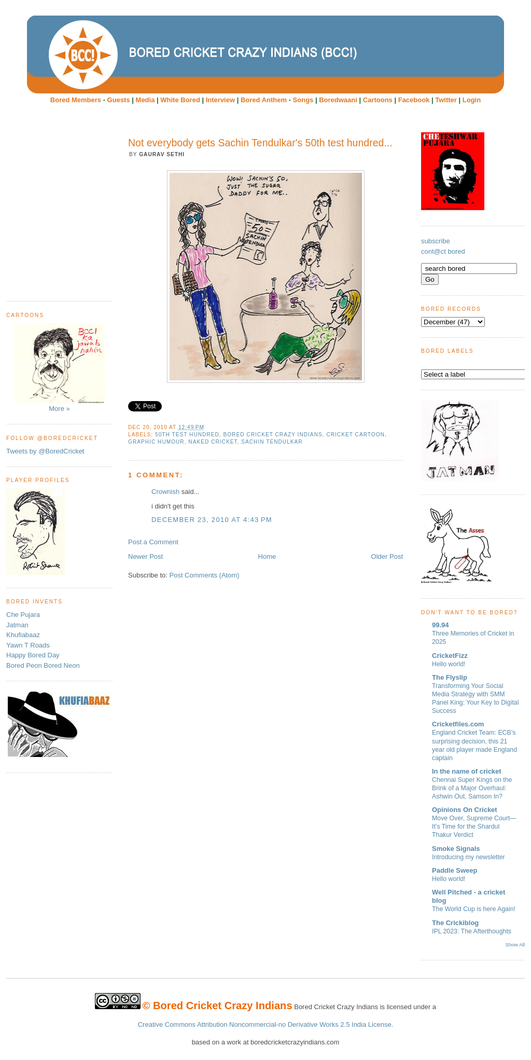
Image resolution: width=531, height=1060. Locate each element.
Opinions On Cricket (464, 810)
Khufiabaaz (23, 635)
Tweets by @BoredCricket (45, 451)
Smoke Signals (456, 848)
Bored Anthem (264, 100)
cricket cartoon (355, 434)
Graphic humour (156, 442)
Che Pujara (23, 614)
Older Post (387, 556)
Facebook (414, 100)
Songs (303, 100)
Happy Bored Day (33, 655)
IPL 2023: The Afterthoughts (471, 931)
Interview (220, 100)
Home (267, 556)
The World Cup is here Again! (473, 909)
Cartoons (378, 100)
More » (59, 367)
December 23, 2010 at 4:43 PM (211, 520)
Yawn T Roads (28, 645)
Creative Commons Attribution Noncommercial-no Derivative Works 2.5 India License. (266, 1024)
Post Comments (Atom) (205, 575)
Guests (118, 100)
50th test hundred (187, 434)
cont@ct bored (443, 251)
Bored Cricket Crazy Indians (272, 434)
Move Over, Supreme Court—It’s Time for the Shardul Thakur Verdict (474, 826)
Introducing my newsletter (468, 857)
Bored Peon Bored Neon (43, 665)
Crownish (165, 491)
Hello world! (449, 664)
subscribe (435, 241)
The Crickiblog (455, 923)
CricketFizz (450, 655)
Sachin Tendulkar (271, 442)
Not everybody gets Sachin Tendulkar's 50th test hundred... (260, 142)
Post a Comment (153, 542)
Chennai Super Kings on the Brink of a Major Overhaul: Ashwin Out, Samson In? (472, 788)
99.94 (440, 625)
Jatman (17, 625)
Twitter (446, 100)
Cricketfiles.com (458, 724)
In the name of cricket (466, 771)
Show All (515, 944)
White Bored (180, 100)
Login (472, 100)
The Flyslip (449, 677)
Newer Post (145, 556)
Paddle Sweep (454, 870)
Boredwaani (338, 100)
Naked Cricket (212, 442)
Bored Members (75, 100)
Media (145, 100)
